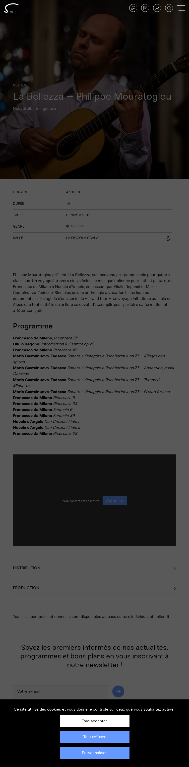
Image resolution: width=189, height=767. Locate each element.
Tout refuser (94, 737)
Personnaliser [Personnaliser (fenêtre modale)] (94, 753)
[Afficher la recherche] (169, 8)
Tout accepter (94, 721)
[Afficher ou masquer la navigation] (181, 8)
